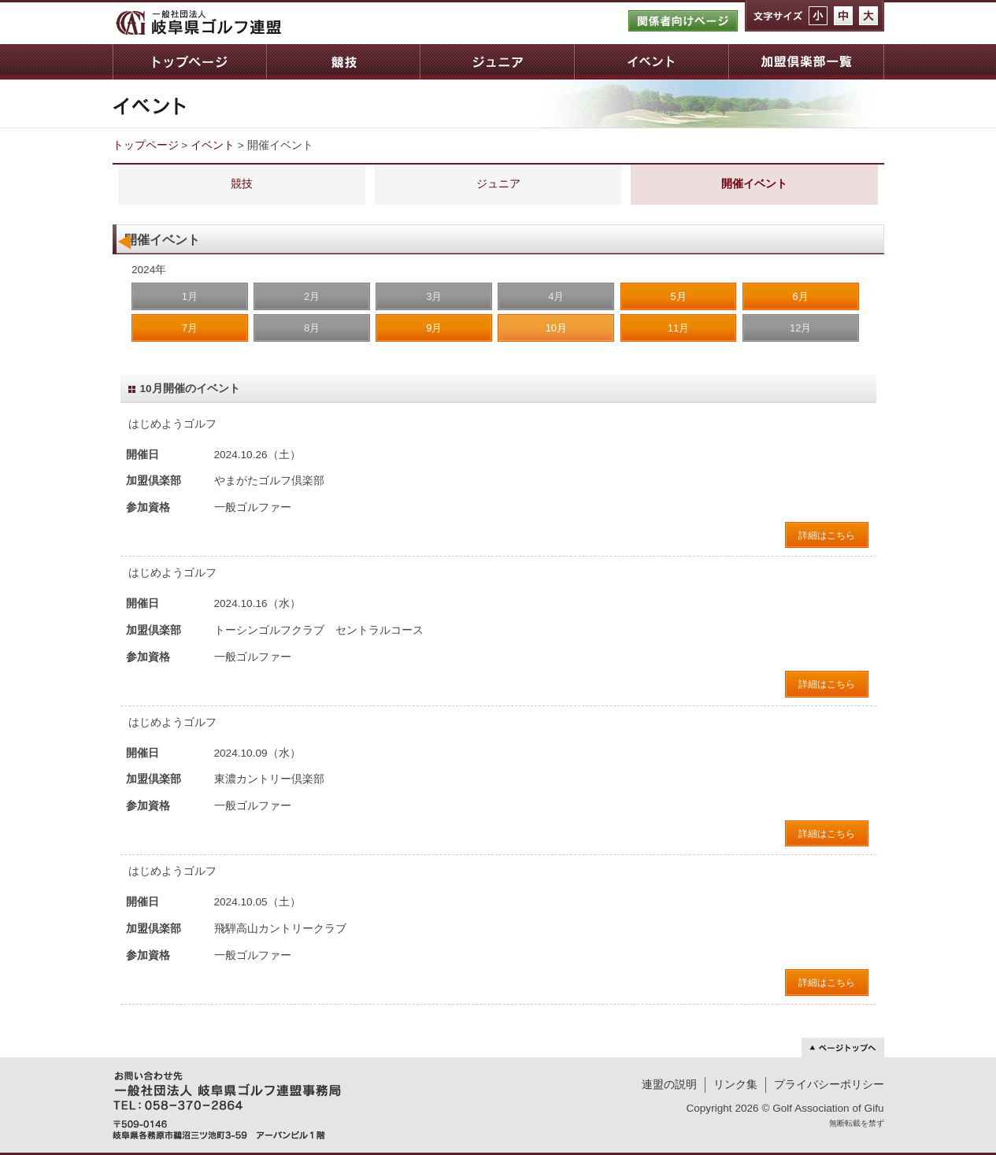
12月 (800, 328)
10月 (556, 328)
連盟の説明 (669, 1084)
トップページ (189, 62)
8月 (312, 328)
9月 (434, 328)
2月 (312, 296)
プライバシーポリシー (829, 1084)
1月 (190, 296)
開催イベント (754, 184)
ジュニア (497, 62)
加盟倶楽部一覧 (806, 62)
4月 (556, 296)
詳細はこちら (826, 535)
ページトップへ (843, 1047)
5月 (678, 296)
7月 (190, 328)
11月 (678, 328)
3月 (434, 296)
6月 (801, 296)
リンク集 (735, 1084)
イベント (651, 62)
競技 (343, 62)
